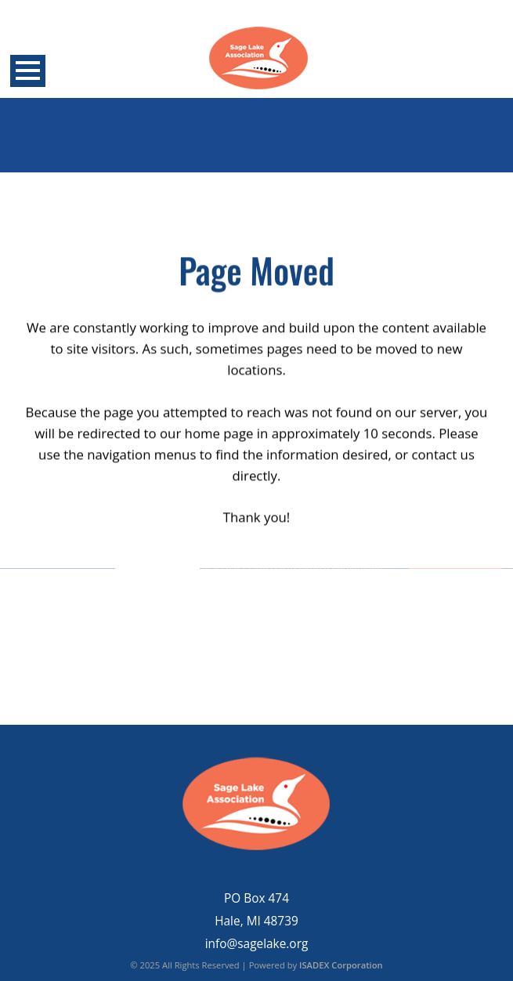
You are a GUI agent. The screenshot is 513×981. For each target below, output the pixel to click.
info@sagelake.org (257, 944)
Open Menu (27, 71)
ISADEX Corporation (341, 965)
